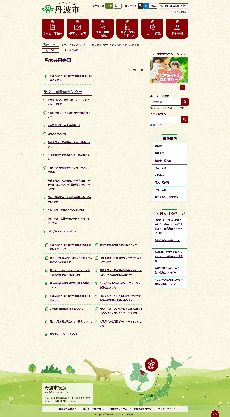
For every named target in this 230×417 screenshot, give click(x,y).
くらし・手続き (52, 33)
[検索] (166, 101)
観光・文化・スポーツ (128, 34)
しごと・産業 (152, 33)
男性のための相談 (57, 134)
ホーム (65, 44)
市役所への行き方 (68, 408)
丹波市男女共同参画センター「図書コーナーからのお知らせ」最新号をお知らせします (69, 184)
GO (185, 6)
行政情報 (177, 33)
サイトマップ (164, 408)
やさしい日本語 (178, 12)
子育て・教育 (77, 33)
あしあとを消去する (80, 50)
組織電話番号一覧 (142, 408)
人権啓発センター (99, 44)
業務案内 (116, 44)
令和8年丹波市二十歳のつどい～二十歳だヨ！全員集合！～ (169, 256)
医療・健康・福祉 (103, 34)
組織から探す (79, 44)
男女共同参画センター (63, 92)
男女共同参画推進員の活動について (118, 245)
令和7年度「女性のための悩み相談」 (67, 210)
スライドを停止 (182, 87)
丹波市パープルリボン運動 (64, 334)
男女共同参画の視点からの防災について (71, 321)
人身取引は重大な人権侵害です (64, 125)
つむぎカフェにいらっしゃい (63, 231)
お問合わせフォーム (117, 408)
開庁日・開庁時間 (92, 408)
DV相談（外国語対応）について (66, 309)
